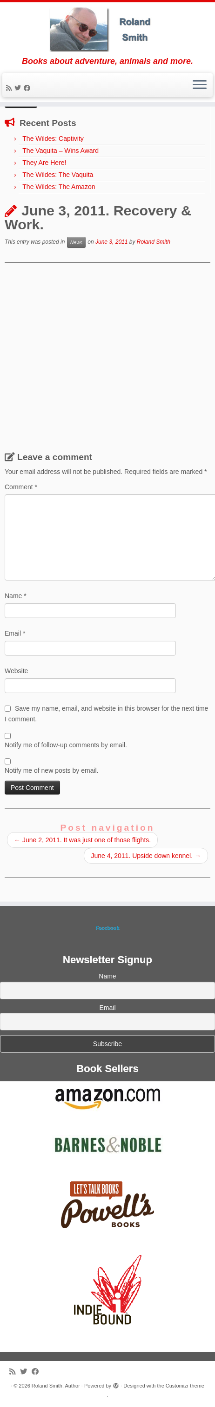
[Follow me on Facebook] (28, 88)
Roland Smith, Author (56, 1385)
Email (15, 633)
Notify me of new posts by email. (52, 770)
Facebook (107, 928)
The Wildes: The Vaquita (57, 174)
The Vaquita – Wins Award (60, 150)
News (76, 242)
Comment (21, 487)
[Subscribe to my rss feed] (10, 88)
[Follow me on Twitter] (19, 88)
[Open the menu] (200, 85)
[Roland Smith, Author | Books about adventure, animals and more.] (107, 29)
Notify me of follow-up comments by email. (66, 745)
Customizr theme (185, 1385)
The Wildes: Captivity (52, 138)
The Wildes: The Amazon (58, 186)
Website (16, 671)
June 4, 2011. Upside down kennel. (146, 855)
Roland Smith (153, 242)
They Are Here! (44, 162)
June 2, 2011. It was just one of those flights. (82, 840)
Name (16, 595)
